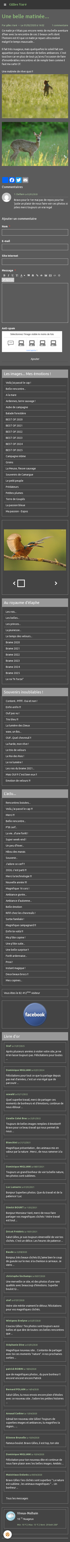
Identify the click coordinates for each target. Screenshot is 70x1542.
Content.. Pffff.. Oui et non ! (21, 701)
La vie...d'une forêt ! (17, 833)
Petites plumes (14, 492)
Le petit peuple (14, 480)
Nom (5, 226)
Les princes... (13, 624)
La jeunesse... (13, 630)
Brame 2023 (13, 660)
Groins (9, 462)
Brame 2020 (13, 642)
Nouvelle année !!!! (16, 882)
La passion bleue (15, 505)
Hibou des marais (15, 851)
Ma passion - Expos (17, 511)
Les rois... (11, 611)
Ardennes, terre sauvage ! (20, 401)
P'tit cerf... (11, 827)
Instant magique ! (15, 968)
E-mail (6, 241)
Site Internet (10, 255)
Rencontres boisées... (18, 802)
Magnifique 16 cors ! (17, 888)
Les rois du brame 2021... (20, 768)
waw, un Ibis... (13, 731)
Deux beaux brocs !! (17, 974)
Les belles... (12, 617)
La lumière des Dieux (18, 725)
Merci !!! (10, 815)
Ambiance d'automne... (19, 900)
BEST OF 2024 (14, 443)
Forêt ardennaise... (16, 955)
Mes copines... (14, 980)
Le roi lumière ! (14, 762)
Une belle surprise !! (17, 949)
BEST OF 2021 (14, 425)
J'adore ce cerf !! (15, 864)
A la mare (11, 394)
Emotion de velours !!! (18, 780)
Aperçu (8, 280)
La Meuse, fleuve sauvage (21, 468)
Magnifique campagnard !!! (21, 925)
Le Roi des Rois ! (15, 756)
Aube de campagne (17, 407)
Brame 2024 (13, 666)
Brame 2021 (13, 648)
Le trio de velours (16, 750)
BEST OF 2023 (14, 437)
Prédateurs (12, 486)
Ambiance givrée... (16, 894)
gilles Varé (11, 25)
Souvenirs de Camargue (19, 474)
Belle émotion (14, 906)
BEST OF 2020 (14, 419)
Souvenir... (12, 857)
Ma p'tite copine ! (15, 937)
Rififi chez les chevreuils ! (20, 913)
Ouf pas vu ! (12, 713)
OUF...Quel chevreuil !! (18, 737)
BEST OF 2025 (14, 450)
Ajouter (35, 358)
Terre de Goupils (15, 499)
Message (7, 270)
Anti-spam (8, 328)
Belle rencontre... (16, 388)
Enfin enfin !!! (13, 707)
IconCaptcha (31, 350)
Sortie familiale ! (15, 919)
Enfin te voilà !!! (14, 931)
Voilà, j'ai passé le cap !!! (19, 808)
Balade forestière (16, 413)
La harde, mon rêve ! (17, 743)
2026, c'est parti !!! (16, 870)
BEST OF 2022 (14, 431)
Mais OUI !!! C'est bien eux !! (21, 774)
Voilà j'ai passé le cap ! (18, 382)
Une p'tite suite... (15, 943)
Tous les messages (17, 1498)
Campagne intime (16, 456)
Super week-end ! (16, 839)
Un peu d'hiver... (15, 845)
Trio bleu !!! (12, 719)
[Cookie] (7, 1534)
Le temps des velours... (19, 636)
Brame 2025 (13, 673)
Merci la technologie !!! (19, 876)
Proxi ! (9, 962)
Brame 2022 (13, 654)
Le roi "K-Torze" (15, 679)
